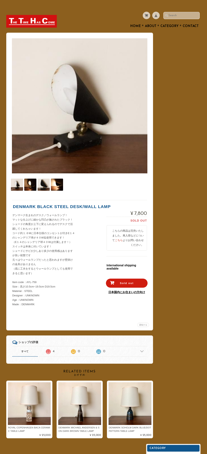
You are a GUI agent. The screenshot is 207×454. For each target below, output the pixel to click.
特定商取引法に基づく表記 (174, 205)
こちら (116, 229)
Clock (162, 93)
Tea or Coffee (167, 53)
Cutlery (163, 45)
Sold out (124, 272)
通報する (140, 314)
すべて (25, 340)
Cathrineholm (167, 140)
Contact (191, 18)
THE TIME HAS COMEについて (177, 181)
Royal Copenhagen (171, 124)
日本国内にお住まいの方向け (124, 281)
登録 (177, 247)
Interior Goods (168, 69)
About (150, 18)
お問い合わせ (167, 189)
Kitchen (163, 61)
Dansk (163, 132)
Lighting (164, 77)
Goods (163, 100)
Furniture (164, 84)
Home (135, 18)
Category (170, 18)
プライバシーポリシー (172, 197)
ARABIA (164, 116)
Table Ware (166, 37)
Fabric (163, 108)
